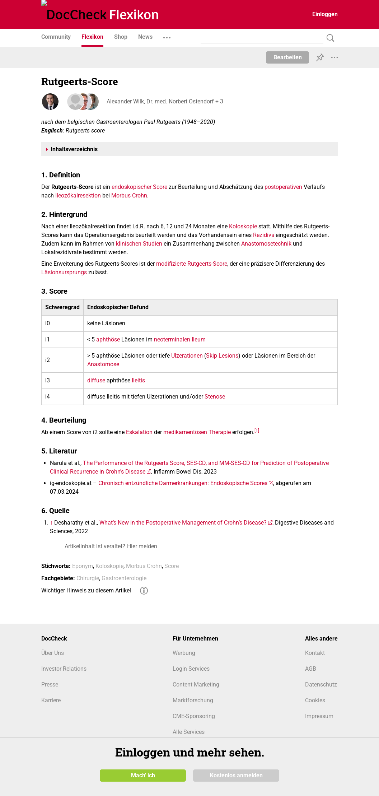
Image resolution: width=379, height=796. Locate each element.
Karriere (51, 700)
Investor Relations (63, 668)
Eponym (82, 566)
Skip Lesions (222, 355)
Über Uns (52, 653)
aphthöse (108, 339)
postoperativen (283, 186)
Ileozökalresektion (78, 195)
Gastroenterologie (124, 578)
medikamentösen (185, 432)
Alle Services (189, 731)
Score (160, 186)
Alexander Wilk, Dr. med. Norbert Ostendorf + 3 (164, 101)
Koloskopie (243, 226)
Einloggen (325, 14)
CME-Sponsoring (194, 716)
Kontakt (315, 653)
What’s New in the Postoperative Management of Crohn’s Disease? (183, 522)
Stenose (215, 396)
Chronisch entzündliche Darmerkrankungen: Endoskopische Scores (182, 483)
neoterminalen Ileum (180, 339)
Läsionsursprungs (64, 272)
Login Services (191, 668)
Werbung (184, 653)
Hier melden (142, 546)
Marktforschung (193, 700)
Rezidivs (263, 235)
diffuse (96, 380)
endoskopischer (131, 186)
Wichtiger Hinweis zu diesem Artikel (86, 590)
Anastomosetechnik (266, 243)
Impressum (319, 716)
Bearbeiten (287, 57)
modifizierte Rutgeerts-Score (191, 263)
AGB (310, 668)
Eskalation (139, 432)
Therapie (220, 432)
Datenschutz (321, 684)
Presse (49, 684)
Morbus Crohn (129, 195)
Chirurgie (87, 578)
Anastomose (103, 364)
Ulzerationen (187, 355)
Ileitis (138, 380)
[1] (256, 430)
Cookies (315, 700)
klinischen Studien (139, 243)
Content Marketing (196, 684)
